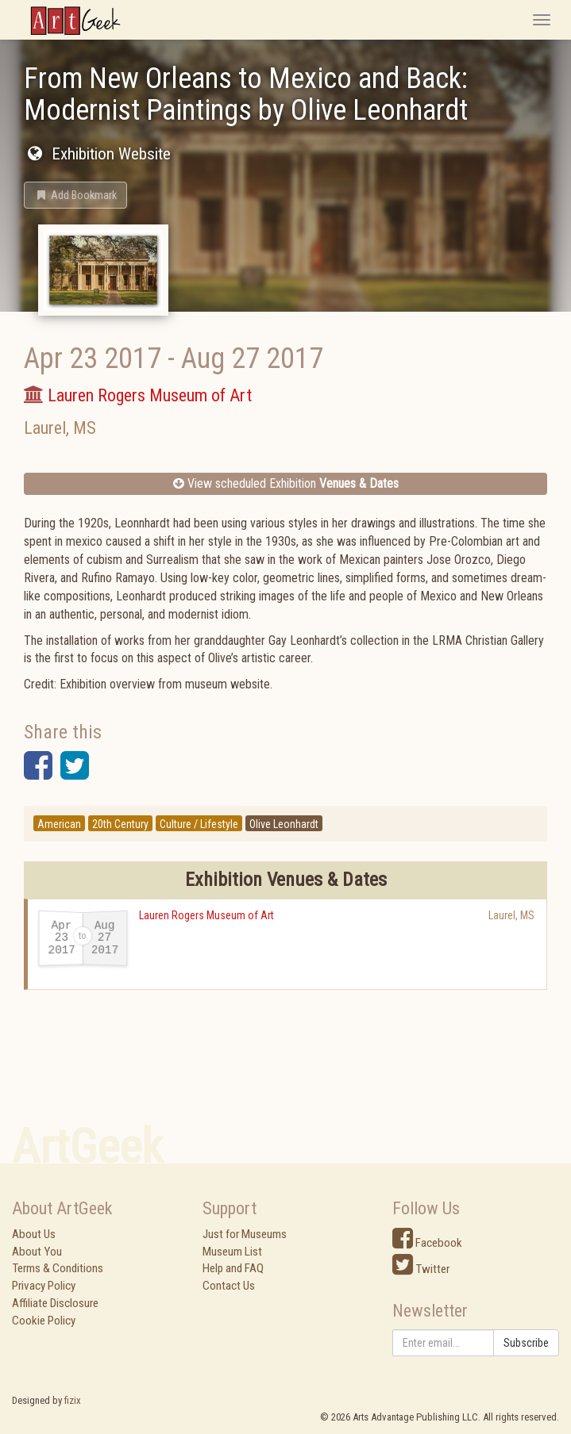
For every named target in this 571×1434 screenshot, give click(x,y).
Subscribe (526, 1342)
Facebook (427, 1243)
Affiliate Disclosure (55, 1303)
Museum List (232, 1251)
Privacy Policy (43, 1286)
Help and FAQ (233, 1268)
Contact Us (229, 1286)
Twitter (420, 1269)
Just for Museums (245, 1234)
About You (37, 1251)
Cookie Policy (43, 1320)
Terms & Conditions (57, 1268)
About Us (34, 1234)
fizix (72, 1400)
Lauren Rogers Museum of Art (206, 915)
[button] (75, 195)
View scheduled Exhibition (286, 483)
